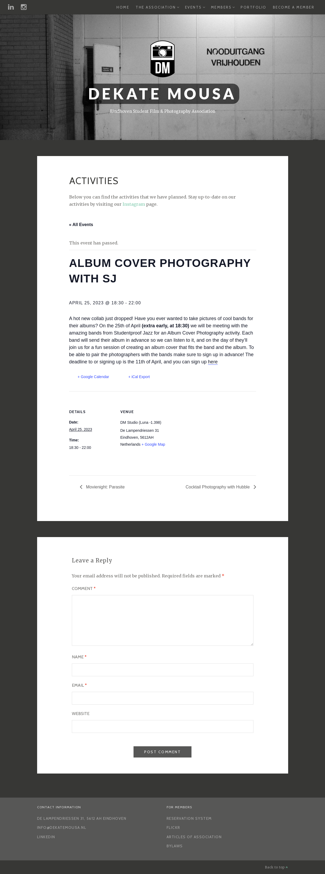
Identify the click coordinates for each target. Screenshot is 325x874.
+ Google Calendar (93, 377)
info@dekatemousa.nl (62, 827)
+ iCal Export (139, 377)
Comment (84, 588)
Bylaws (175, 846)
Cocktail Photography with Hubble (218, 487)
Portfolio (254, 7)
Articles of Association (194, 836)
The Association (156, 7)
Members (221, 7)
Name (79, 656)
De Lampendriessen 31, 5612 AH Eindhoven (82, 818)
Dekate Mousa (162, 94)
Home (122, 7)
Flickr (173, 827)
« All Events (81, 224)
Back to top (276, 867)
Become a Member (294, 7)
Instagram (134, 204)
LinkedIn (46, 836)
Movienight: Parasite (105, 487)
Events (193, 7)
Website (80, 713)
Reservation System (189, 818)
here (213, 361)
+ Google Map (153, 444)
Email (79, 685)
